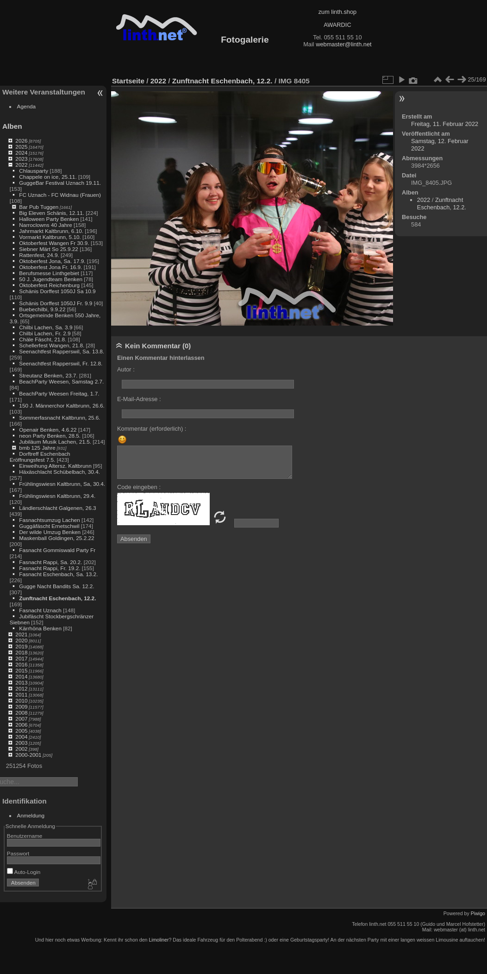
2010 (21, 701)
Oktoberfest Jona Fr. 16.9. (50, 267)
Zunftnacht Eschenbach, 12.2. (57, 598)
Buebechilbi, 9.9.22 (42, 309)
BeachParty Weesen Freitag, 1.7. (59, 393)
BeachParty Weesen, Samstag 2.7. (61, 381)
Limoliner (159, 940)
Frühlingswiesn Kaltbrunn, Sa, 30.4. (62, 484)
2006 (21, 725)
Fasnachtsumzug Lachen (49, 520)
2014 (21, 676)
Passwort (18, 853)
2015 (21, 670)
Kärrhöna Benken (40, 628)
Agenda (26, 106)
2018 (21, 652)
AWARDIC (337, 24)
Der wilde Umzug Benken (50, 532)
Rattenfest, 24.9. (39, 255)
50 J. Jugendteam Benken (50, 279)
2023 (21, 159)
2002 (21, 749)
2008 (21, 713)
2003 (21, 743)
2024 (21, 153)
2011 (21, 694)
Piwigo (478, 913)
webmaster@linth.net (343, 44)
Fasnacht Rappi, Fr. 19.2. (49, 568)
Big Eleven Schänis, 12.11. (51, 213)
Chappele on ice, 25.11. (47, 177)
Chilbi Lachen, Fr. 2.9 (44, 333)
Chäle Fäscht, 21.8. (42, 339)
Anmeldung (31, 815)
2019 (21, 646)
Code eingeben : (139, 487)
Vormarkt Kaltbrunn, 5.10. (50, 237)
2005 (21, 731)
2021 (21, 634)
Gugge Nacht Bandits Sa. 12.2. (56, 586)
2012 (21, 688)
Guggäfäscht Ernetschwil (49, 526)
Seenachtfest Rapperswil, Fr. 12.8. (60, 363)
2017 (21, 658)
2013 (21, 682)
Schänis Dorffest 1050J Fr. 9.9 (55, 303)
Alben (12, 126)
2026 (21, 141)
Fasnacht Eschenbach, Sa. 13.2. (58, 574)
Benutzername (25, 836)
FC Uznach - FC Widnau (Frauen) (60, 195)
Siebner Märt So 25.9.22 (48, 249)
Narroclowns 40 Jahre (45, 225)
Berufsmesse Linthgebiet (49, 273)
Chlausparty (33, 171)
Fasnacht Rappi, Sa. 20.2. (50, 562)
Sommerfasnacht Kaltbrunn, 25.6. (59, 418)
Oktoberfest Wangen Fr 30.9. (54, 243)
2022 (21, 165)
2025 (21, 147)
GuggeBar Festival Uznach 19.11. (60, 183)
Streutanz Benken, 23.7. (48, 375)
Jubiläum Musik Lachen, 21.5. (55, 442)
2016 (21, 664)
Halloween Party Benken (49, 219)
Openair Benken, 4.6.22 (47, 430)
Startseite (128, 81)
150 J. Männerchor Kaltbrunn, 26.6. (61, 405)
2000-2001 (28, 755)
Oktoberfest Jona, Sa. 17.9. (52, 261)
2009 (21, 707)
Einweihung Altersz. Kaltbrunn (55, 466)
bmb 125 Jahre (37, 448)
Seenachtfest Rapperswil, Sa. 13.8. (61, 351)
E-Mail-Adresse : (139, 399)
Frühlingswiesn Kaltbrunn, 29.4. (57, 496)
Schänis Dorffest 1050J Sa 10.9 (57, 291)
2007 (21, 719)
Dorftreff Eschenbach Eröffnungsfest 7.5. (40, 457)
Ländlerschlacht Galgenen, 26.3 (57, 508)
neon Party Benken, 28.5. (50, 436)
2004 (21, 737)
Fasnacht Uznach (40, 610)
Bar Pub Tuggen (38, 207)
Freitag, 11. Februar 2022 (444, 123)
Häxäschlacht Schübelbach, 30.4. (59, 472)
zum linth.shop (337, 11)
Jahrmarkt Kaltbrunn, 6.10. (51, 231)
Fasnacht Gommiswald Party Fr (57, 550)
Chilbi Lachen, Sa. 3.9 (45, 327)
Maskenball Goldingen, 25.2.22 (56, 538)
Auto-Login (24, 872)
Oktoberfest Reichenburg (49, 285)
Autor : (126, 369)
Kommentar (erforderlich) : (151, 428)
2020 (21, 640)
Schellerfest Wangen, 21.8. (51, 345)
